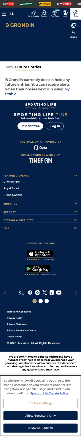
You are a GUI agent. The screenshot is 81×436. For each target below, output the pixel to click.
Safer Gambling (48, 356)
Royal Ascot (11, 188)
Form (8, 67)
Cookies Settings (40, 403)
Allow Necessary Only (40, 415)
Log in (55, 126)
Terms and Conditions (19, 311)
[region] (40, 405)
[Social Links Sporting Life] (34, 301)
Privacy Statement (17, 324)
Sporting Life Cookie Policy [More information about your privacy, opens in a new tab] (49, 393)
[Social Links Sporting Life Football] (46, 301)
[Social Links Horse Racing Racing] (40, 301)
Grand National (13, 195)
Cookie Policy (14, 336)
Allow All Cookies (40, 428)
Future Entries (28, 67)
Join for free (30, 126)
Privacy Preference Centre (21, 330)
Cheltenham (11, 181)
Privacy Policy (14, 318)
